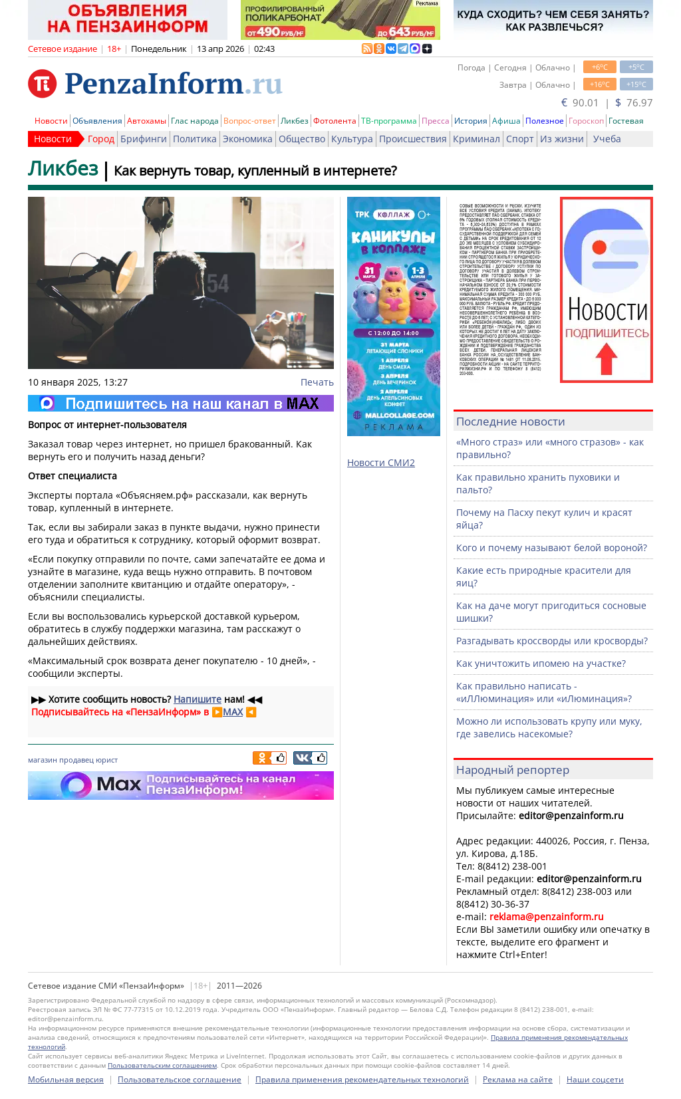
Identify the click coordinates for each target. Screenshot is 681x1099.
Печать (317, 382)
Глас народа (195, 120)
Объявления (97, 120)
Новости (51, 120)
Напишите (197, 699)
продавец (76, 760)
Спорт (520, 138)
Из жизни (562, 138)
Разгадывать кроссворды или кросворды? (552, 640)
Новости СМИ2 (381, 462)
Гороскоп (586, 120)
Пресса (436, 120)
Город (101, 138)
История (470, 120)
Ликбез (295, 120)
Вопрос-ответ (249, 120)
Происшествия (413, 138)
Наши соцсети (595, 1079)
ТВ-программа (389, 120)
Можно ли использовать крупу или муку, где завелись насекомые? (549, 727)
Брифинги (143, 138)
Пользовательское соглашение (179, 1079)
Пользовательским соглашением (162, 1065)
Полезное (544, 120)
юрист (107, 760)
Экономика (248, 138)
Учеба (607, 138)
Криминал (476, 138)
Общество (302, 138)
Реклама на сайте (518, 1079)
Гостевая (626, 120)
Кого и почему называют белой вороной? (551, 547)
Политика (195, 138)
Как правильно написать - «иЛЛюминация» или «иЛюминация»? (544, 692)
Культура (352, 138)
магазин (42, 760)
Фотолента (334, 120)
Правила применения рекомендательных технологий (362, 1079)
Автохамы (146, 120)
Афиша (506, 120)
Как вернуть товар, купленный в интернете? (255, 171)
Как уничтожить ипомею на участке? (541, 663)
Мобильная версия (66, 1079)
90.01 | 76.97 (607, 102)
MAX (233, 711)
